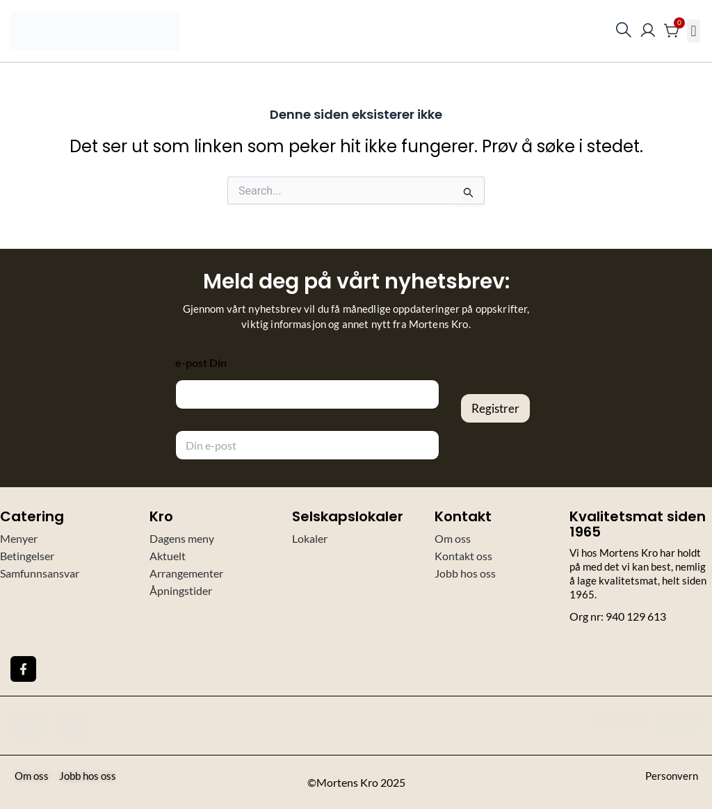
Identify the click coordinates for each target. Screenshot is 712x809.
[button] (693, 30)
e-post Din (201, 362)
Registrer (495, 408)
